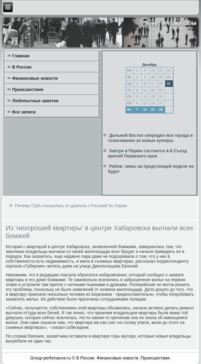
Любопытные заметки (35, 100)
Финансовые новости (35, 78)
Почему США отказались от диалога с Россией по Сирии (71, 205)
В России (21, 67)
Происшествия (27, 89)
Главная (20, 55)
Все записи (24, 112)
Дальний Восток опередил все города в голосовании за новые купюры (150, 138)
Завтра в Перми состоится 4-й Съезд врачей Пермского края (147, 153)
